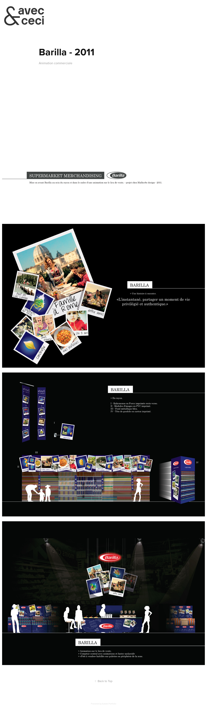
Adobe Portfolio (109, 703)
